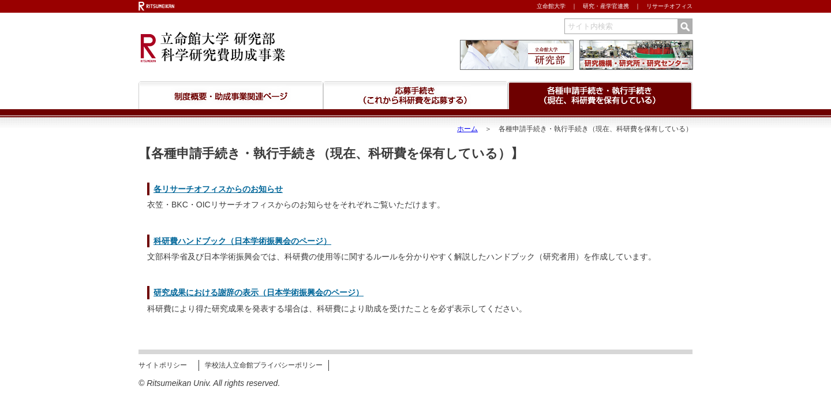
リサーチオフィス (669, 6)
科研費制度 (230, 95)
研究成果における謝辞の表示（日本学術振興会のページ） (259, 292)
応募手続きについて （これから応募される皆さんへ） (415, 95)
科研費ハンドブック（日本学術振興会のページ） (242, 241)
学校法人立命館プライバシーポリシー (264, 365)
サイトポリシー (162, 365)
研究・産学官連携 (606, 6)
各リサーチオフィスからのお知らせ (218, 189)
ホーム (467, 129)
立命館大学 (551, 6)
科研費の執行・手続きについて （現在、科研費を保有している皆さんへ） (600, 95)
